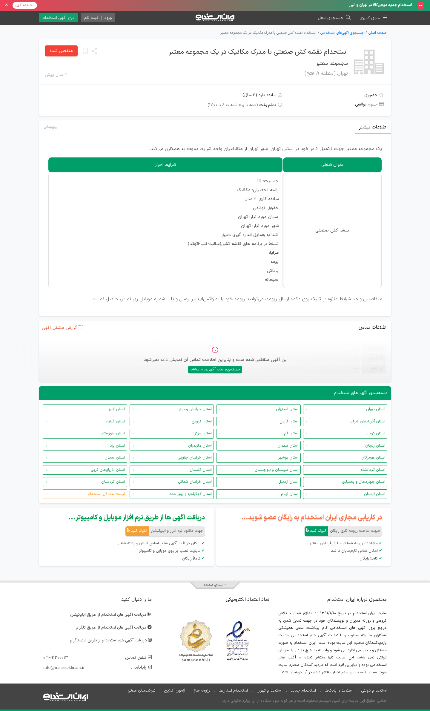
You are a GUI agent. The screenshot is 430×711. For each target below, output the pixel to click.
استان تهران (375, 409)
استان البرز (116, 409)
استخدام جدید (303, 690)
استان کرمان (375, 433)
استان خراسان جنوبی (195, 458)
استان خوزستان (112, 433)
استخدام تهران (269, 690)
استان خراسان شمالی (195, 482)
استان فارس (289, 422)
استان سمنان (115, 458)
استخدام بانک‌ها (338, 690)
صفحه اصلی (377, 33)
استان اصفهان (287, 409)
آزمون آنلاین (174, 690)
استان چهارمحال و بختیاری (363, 482)
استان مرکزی (201, 433)
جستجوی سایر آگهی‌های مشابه (215, 370)
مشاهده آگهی (25, 5)
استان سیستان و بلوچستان (277, 470)
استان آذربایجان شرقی (367, 422)
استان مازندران (200, 446)
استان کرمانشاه (373, 470)
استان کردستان (113, 482)
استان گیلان (115, 422)
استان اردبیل (288, 482)
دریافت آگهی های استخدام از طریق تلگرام (113, 627)
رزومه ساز (202, 690)
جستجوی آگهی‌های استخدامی (342, 33)
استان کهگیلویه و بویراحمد (190, 494)
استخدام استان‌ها (233, 690)
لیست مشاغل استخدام (106, 494)
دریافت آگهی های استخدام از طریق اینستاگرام (110, 640)
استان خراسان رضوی (195, 409)
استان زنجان (375, 446)
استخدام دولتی (374, 690)
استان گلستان (200, 470)
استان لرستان (374, 494)
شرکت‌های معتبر (141, 690)
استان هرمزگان (373, 458)
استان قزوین (202, 422)
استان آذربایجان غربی (108, 470)
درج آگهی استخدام (58, 18)
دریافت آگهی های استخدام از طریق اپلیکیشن (110, 615)
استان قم (291, 433)
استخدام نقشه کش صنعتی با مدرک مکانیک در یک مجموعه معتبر (258, 52)
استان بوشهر (288, 458)
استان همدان (288, 446)
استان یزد (117, 446)
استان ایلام (290, 494)
